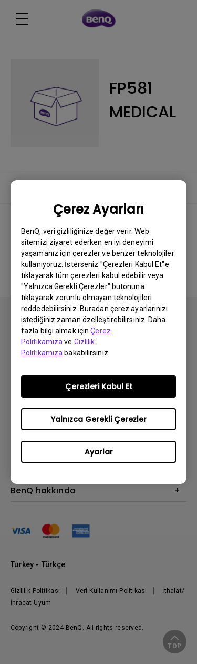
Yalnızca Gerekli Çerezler (99, 419)
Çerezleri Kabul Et (98, 386)
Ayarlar (99, 452)
